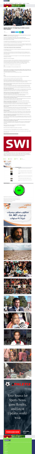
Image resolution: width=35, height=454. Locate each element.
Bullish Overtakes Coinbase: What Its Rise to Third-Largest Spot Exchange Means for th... (12, 198)
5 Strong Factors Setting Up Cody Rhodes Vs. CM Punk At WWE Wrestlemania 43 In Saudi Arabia (17, 294)
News (6, 3)
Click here (9, 442)
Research (20, 3)
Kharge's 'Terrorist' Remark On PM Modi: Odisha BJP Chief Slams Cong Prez (16, 327)
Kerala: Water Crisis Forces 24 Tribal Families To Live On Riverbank (15, 377)
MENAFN (5, 35)
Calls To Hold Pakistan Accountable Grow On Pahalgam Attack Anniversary (16, 311)
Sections (28, 3)
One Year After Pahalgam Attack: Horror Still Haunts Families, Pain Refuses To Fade (17, 277)
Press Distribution (11, 3)
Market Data (16, 3)
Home (4, 3)
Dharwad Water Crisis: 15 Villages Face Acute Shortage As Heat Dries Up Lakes (17, 260)
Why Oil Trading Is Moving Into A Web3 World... (8, 201)
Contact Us (6, 447)
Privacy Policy (6, 446)
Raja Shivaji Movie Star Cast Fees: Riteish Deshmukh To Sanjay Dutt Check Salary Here (17, 243)
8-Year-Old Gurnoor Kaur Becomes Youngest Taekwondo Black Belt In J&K (16, 344)
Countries (24, 3)
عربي (18, 2)
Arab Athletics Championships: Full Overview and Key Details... (9, 200)
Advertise (6, 448)
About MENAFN (6, 449)
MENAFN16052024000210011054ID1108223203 (11, 133)
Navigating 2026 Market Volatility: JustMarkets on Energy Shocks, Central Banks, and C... (12, 199)
